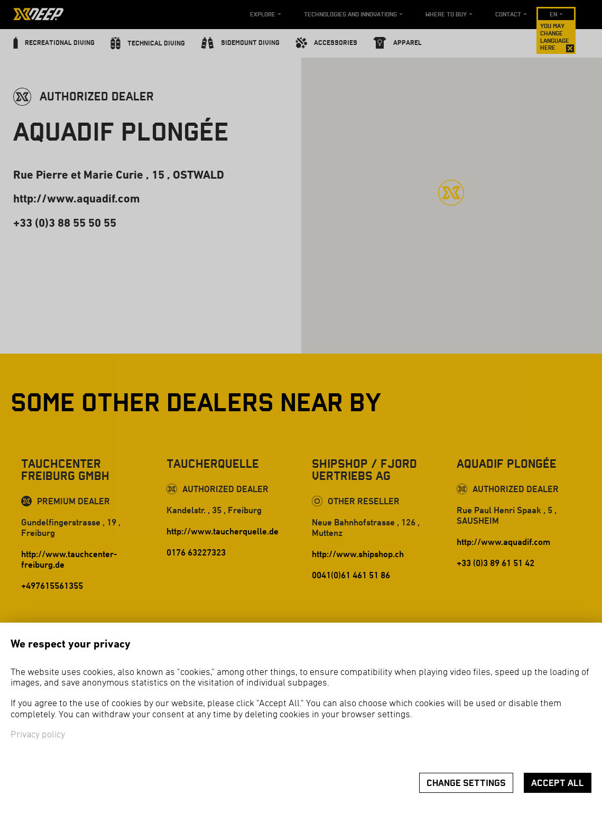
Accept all (557, 783)
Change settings (466, 783)
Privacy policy (38, 735)
